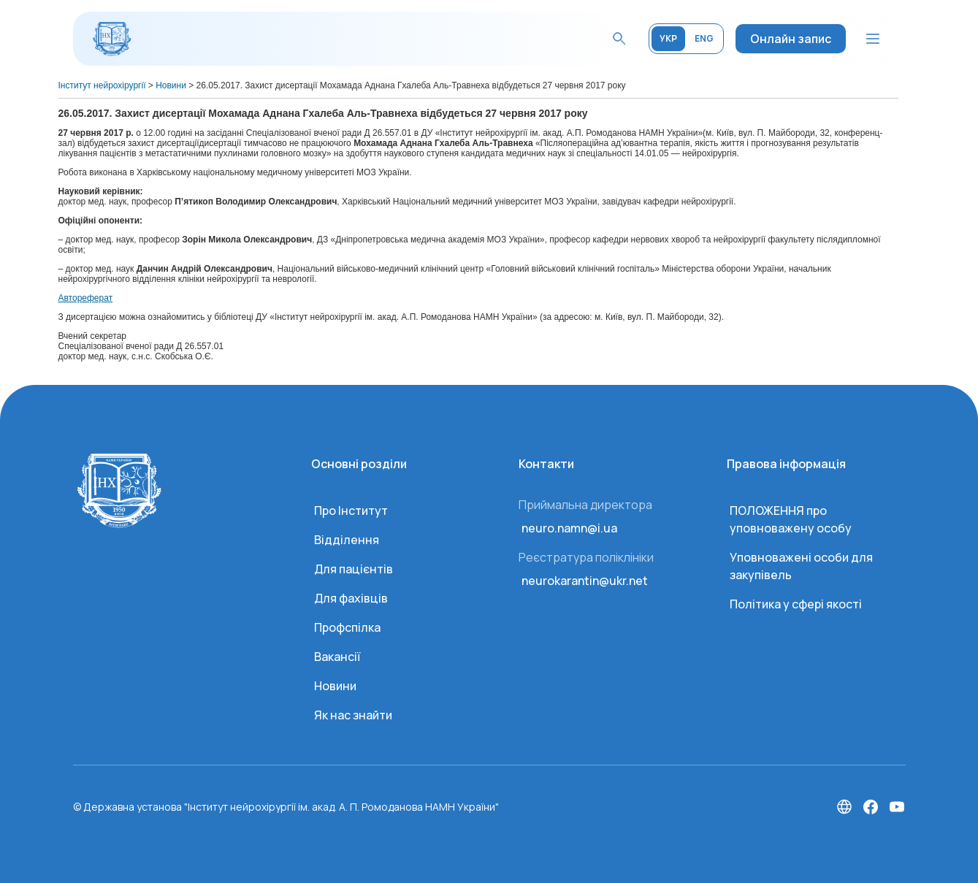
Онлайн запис (790, 39)
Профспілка (347, 627)
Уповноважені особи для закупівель (801, 566)
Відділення (346, 540)
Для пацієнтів (353, 569)
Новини (335, 686)
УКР (668, 38)
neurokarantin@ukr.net (585, 581)
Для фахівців (351, 598)
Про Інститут (351, 510)
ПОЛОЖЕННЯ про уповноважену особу (791, 519)
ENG (704, 38)
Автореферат (85, 298)
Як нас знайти (353, 715)
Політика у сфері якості (796, 604)
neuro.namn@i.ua (569, 528)
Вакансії (337, 657)
